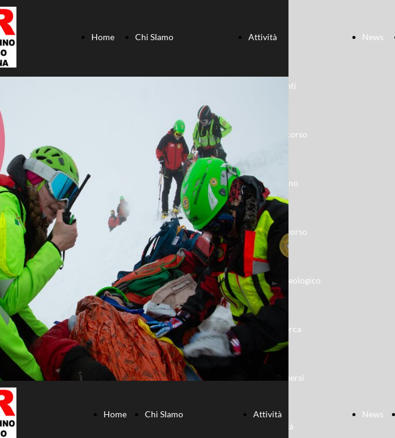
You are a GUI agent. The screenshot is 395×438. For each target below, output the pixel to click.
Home (102, 37)
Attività (262, 37)
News (372, 37)
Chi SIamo (154, 37)
